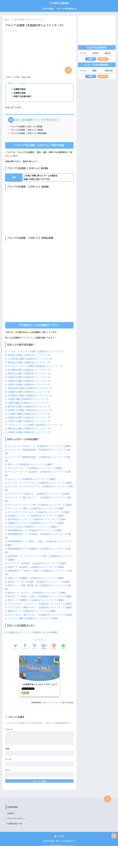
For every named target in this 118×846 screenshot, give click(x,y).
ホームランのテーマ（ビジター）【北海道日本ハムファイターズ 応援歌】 (39, 599)
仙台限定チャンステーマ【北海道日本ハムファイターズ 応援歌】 (35, 513)
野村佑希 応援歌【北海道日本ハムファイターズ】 (28, 362)
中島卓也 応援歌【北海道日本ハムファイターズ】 (28, 377)
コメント (9, 728)
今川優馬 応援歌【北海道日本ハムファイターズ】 (28, 413)
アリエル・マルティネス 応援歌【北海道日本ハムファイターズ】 (35, 351)
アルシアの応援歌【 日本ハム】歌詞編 (26, 126)
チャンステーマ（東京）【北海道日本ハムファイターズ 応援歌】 (35, 505)
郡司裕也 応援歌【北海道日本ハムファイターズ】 (28, 355)
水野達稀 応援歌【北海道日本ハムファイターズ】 (28, 391)
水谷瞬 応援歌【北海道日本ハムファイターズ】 (27, 398)
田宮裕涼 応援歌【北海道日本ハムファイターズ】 (28, 416)
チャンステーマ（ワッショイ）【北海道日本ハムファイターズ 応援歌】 (38, 509)
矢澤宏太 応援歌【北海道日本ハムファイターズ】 (28, 384)
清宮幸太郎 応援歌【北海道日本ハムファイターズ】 (29, 387)
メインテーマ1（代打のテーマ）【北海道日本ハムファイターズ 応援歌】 (38, 444)
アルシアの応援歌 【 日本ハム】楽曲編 (26, 130)
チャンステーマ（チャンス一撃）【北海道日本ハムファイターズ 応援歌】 (39, 502)
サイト (8, 768)
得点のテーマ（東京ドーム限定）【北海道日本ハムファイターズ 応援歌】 (39, 592)
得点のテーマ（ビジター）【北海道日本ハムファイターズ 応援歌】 (36, 588)
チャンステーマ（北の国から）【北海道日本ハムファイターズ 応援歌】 (38, 491)
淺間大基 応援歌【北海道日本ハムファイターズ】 (28, 373)
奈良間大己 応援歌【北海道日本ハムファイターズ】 (29, 409)
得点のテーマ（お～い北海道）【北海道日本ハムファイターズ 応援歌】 (38, 577)
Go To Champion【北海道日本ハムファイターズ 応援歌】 (32, 523)
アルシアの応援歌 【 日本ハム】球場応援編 (28, 133)
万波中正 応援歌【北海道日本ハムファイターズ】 (28, 420)
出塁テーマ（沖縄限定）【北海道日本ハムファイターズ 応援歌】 (35, 574)
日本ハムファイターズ (51, 701)
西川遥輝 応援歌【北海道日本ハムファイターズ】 (28, 369)
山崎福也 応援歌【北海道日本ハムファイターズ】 (28, 430)
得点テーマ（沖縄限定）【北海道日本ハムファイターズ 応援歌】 (35, 595)
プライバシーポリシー (16, 817)
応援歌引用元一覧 (14, 822)
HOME (59, 834)
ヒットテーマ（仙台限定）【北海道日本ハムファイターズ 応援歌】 (36, 559)
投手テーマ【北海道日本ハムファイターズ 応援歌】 (29, 462)
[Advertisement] (39, 52)
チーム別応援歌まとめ (67, 9)
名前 (8, 747)
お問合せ (11, 812)
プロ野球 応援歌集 (59, 3)
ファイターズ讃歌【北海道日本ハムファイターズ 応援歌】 (32, 617)
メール (9, 758)
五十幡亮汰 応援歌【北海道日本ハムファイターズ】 (29, 395)
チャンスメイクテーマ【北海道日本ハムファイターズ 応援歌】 (34, 466)
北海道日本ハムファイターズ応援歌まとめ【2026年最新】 (32, 631)
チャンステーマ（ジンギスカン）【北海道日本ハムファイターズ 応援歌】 (39, 480)
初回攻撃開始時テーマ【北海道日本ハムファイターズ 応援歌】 (34, 527)
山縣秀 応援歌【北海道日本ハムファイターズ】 (27, 402)
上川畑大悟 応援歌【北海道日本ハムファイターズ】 (29, 359)
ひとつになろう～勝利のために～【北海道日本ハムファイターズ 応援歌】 (39, 602)
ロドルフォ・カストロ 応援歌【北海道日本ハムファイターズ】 (34, 366)
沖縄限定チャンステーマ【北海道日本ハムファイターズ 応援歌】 (35, 520)
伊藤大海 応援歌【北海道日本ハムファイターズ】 (28, 427)
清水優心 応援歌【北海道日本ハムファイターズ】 (28, 380)
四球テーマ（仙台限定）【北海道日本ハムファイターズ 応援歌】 (35, 563)
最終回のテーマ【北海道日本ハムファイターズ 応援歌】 (31, 606)
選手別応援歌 (47, 9)
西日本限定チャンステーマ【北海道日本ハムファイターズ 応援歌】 (36, 516)
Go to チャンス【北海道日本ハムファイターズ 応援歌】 (31, 477)
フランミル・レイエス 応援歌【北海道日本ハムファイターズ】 (34, 423)
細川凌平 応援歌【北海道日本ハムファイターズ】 (28, 405)
